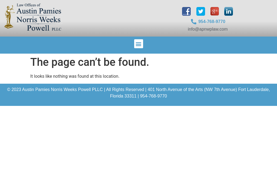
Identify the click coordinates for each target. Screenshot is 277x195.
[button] (138, 43)
